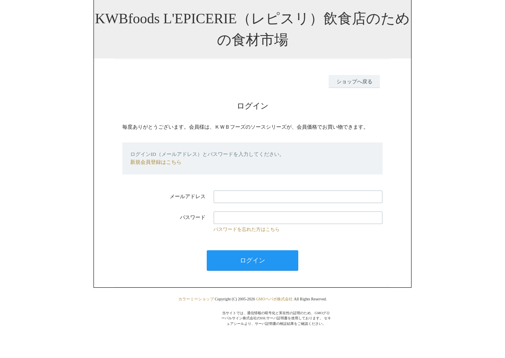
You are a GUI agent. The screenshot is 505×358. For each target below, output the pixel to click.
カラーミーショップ (196, 299)
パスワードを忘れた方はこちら (246, 229)
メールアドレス (188, 196)
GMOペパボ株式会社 (274, 299)
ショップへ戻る (354, 81)
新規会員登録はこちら (155, 162)
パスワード (193, 217)
